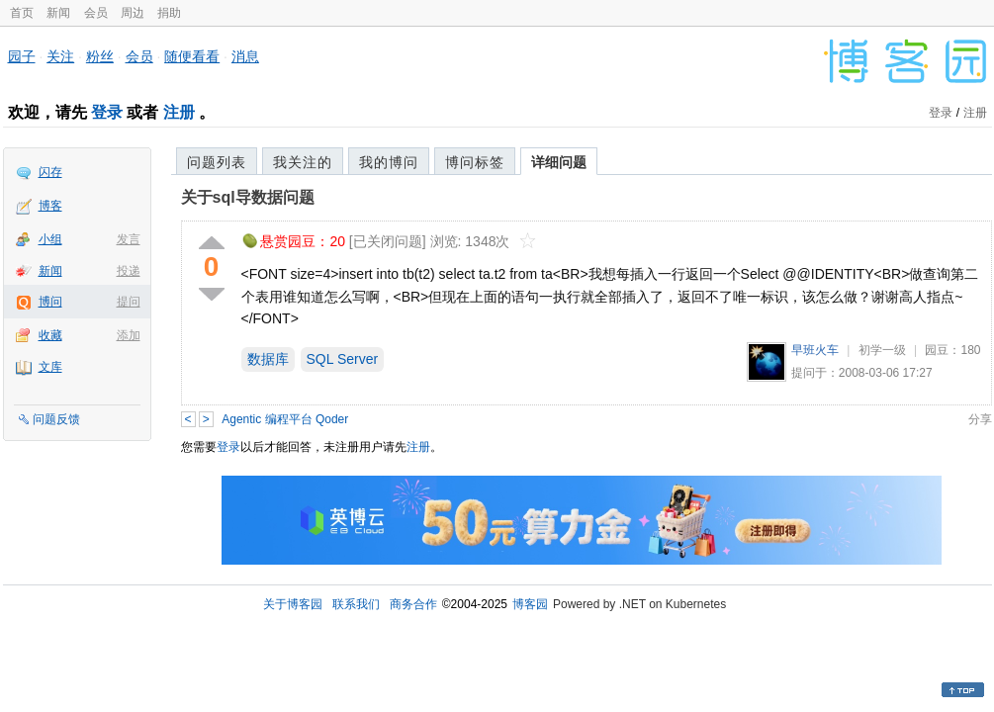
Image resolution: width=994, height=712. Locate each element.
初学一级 (882, 350)
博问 (50, 302)
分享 (980, 419)
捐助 (169, 13)
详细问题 (559, 162)
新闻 (58, 13)
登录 (107, 112)
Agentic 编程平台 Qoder (285, 419)
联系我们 (356, 604)
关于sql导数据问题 (248, 197)
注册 (179, 112)
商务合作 (413, 604)
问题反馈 (56, 419)
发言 (128, 239)
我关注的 (302, 162)
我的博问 (388, 162)
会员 (96, 13)
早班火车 (815, 350)
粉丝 (100, 56)
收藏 (50, 335)
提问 (128, 302)
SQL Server (343, 359)
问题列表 (216, 162)
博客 (50, 206)
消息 (245, 56)
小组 (50, 239)
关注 (60, 56)
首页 (22, 13)
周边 (132, 13)
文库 (50, 367)
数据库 (268, 359)
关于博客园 (292, 604)
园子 (22, 56)
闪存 (50, 172)
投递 (128, 271)
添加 (128, 335)
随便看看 (192, 56)
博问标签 (474, 162)
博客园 (530, 604)
